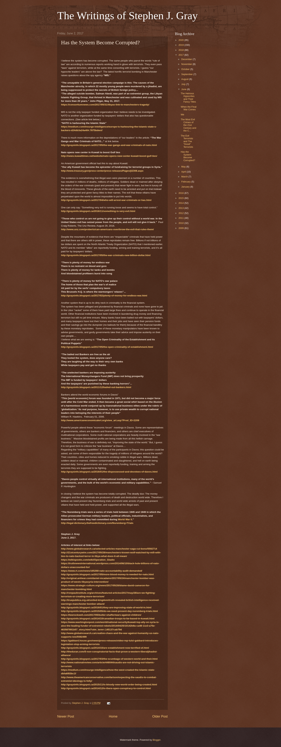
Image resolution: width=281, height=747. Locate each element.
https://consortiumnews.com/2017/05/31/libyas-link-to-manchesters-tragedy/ (105, 104)
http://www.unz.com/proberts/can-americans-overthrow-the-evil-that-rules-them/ (107, 229)
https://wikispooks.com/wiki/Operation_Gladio (88, 559)
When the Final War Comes (188, 108)
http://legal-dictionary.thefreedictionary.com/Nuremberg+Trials (97, 523)
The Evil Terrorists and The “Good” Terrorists (187, 141)
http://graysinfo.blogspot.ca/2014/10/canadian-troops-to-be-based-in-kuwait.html (107, 618)
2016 (181, 193)
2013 (181, 208)
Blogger (157, 740)
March (184, 176)
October (185, 69)
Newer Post (65, 716)
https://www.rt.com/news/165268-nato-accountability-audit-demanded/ (101, 570)
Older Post (160, 716)
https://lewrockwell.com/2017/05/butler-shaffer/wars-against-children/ (101, 615)
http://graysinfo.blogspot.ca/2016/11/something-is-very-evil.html (98, 211)
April (183, 171)
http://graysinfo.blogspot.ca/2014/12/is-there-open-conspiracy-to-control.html (106, 688)
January (185, 186)
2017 (181, 55)
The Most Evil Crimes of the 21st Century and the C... (188, 125)
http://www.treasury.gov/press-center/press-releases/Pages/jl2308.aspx (102, 170)
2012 (181, 213)
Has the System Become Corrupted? (188, 155)
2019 (181, 45)
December (187, 59)
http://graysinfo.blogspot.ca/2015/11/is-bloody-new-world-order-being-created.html (109, 684)
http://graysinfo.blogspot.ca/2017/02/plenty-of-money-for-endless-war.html (104, 295)
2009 (181, 228)
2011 (181, 218)
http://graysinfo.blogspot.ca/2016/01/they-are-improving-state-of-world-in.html (106, 607)
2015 (181, 198)
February (186, 181)
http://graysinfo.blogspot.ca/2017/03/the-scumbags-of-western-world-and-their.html (109, 658)
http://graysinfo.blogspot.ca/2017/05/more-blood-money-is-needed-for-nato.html (107, 574)
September (187, 74)
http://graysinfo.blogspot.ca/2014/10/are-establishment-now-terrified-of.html (105, 647)
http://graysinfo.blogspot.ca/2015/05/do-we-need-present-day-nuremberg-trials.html (109, 611)
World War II (125, 519)
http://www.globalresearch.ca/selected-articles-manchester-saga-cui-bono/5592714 (109, 548)
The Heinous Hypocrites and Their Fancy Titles (188, 97)
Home (113, 716)
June (184, 89)
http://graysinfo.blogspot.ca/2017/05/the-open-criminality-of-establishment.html (107, 347)
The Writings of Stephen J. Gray (127, 16)
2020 (181, 40)
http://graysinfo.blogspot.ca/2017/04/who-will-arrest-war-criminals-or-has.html (106, 200)
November (187, 64)
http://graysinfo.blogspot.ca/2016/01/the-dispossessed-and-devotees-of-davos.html (109, 471)
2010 (181, 223)
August (185, 79)
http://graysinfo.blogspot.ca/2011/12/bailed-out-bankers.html (96, 387)
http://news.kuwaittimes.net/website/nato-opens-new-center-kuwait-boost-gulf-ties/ (109, 156)
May (183, 166)
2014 (181, 203)
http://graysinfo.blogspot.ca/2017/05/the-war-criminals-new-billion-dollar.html (105, 255)
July (183, 84)
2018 (181, 50)
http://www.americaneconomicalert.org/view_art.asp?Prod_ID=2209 (100, 420)
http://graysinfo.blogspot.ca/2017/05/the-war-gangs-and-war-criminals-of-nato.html (109, 145)
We (182, 114)
